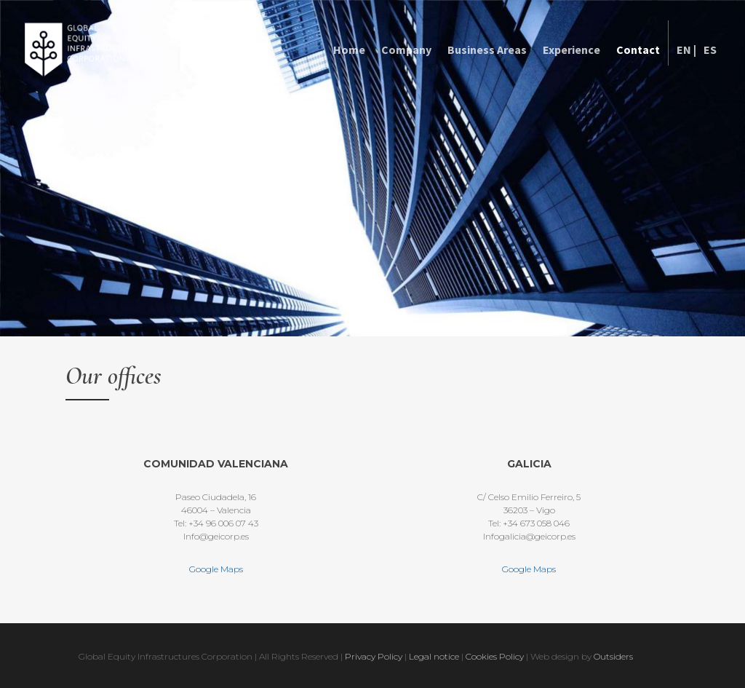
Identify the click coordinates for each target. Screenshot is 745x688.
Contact (638, 49)
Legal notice (434, 656)
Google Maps (216, 569)
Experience (571, 49)
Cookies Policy (496, 656)
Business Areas (487, 49)
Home (349, 49)
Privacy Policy (373, 656)
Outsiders (613, 656)
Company (406, 49)
